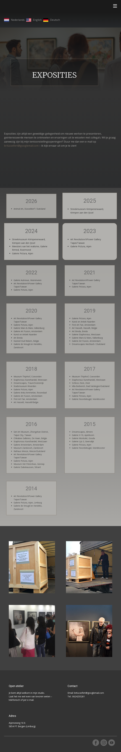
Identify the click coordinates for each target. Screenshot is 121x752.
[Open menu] (115, 5)
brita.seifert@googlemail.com (21, 145)
